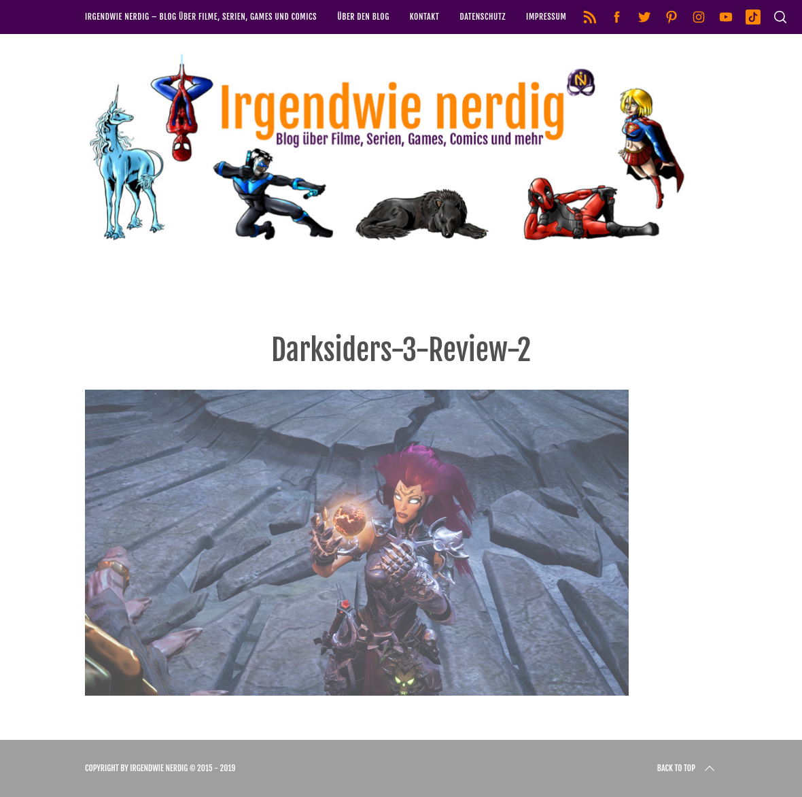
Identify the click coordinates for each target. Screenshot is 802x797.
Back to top (687, 768)
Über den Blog (363, 17)
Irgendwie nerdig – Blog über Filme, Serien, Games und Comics (201, 17)
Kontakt (425, 17)
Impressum (546, 17)
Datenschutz (482, 17)
